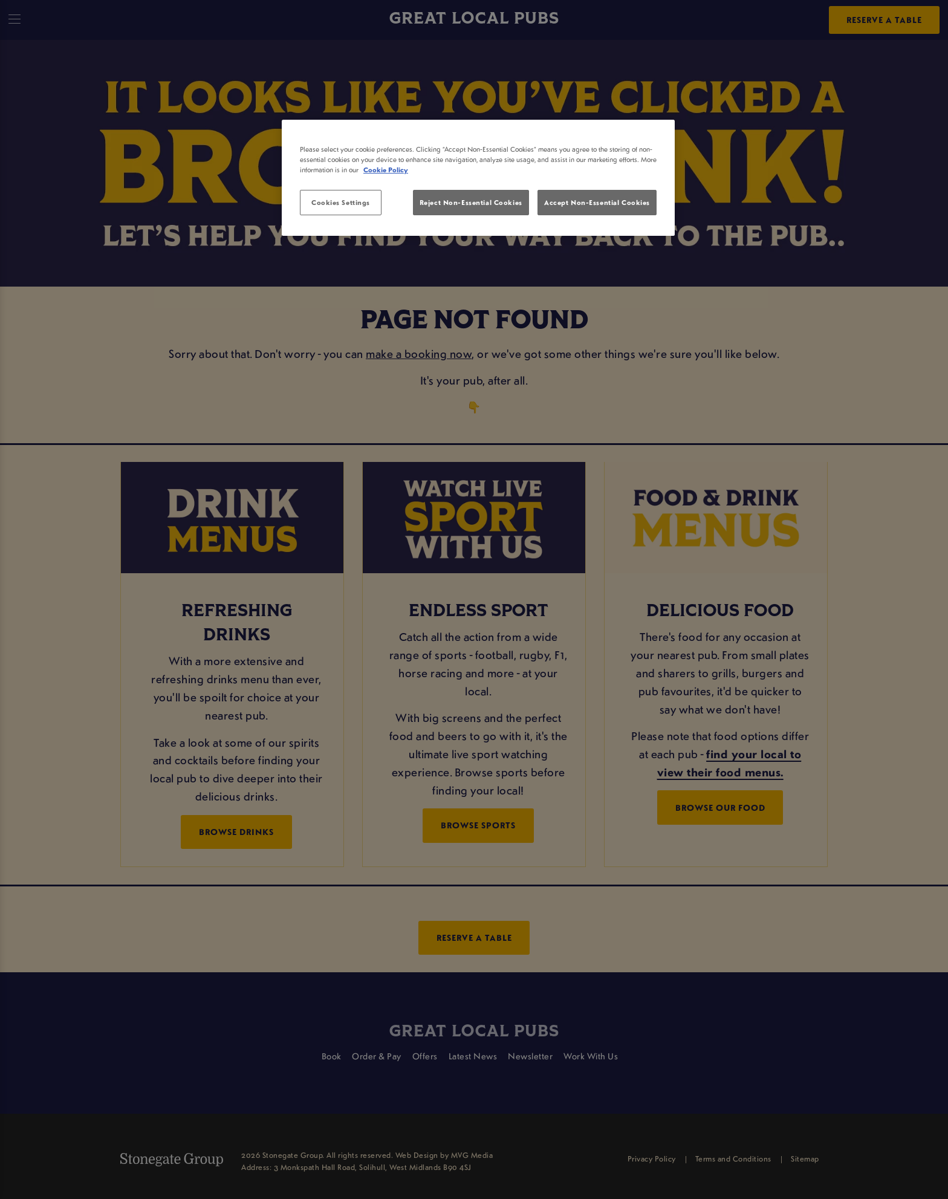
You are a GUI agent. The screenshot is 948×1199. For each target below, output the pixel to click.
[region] (478, 178)
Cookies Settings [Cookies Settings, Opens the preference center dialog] (340, 202)
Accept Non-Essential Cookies (597, 202)
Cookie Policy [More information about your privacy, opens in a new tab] (385, 169)
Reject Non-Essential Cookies (471, 202)
